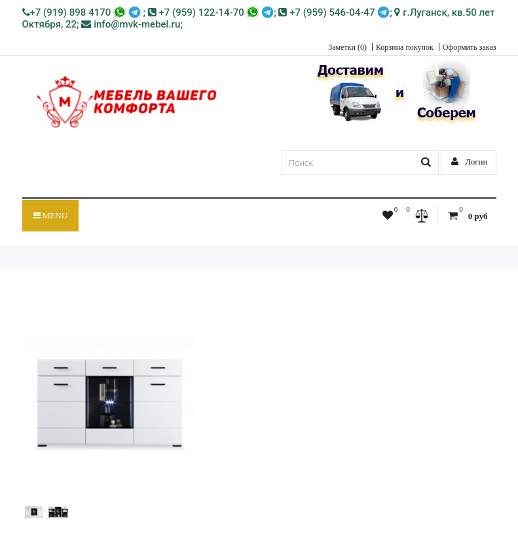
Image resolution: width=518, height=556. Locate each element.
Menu (50, 215)
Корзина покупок (405, 47)
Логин (469, 162)
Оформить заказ (469, 47)
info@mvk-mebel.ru (130, 24)
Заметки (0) (347, 47)
